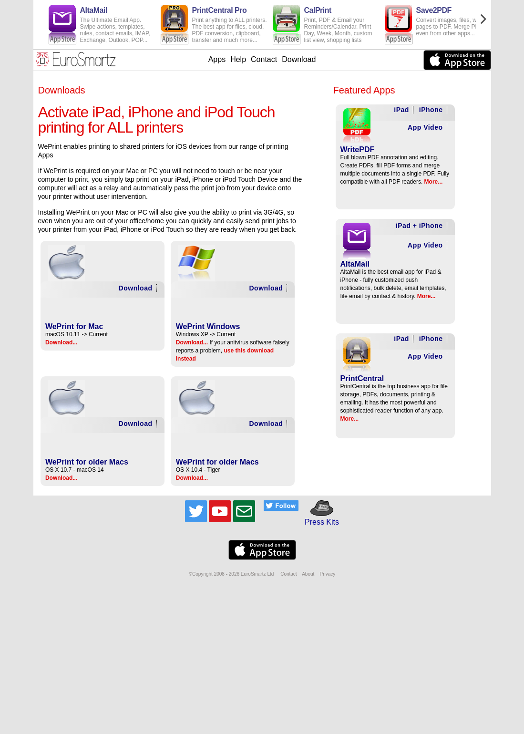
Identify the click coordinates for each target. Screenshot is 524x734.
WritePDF (357, 149)
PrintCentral (362, 378)
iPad (401, 110)
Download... (61, 342)
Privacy (327, 574)
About (308, 574)
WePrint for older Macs (86, 462)
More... (433, 181)
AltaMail (355, 264)
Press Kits (318, 517)
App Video (425, 127)
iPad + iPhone (419, 225)
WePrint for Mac (74, 326)
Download (299, 59)
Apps (217, 59)
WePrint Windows (208, 326)
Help (238, 59)
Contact (264, 59)
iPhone (431, 110)
